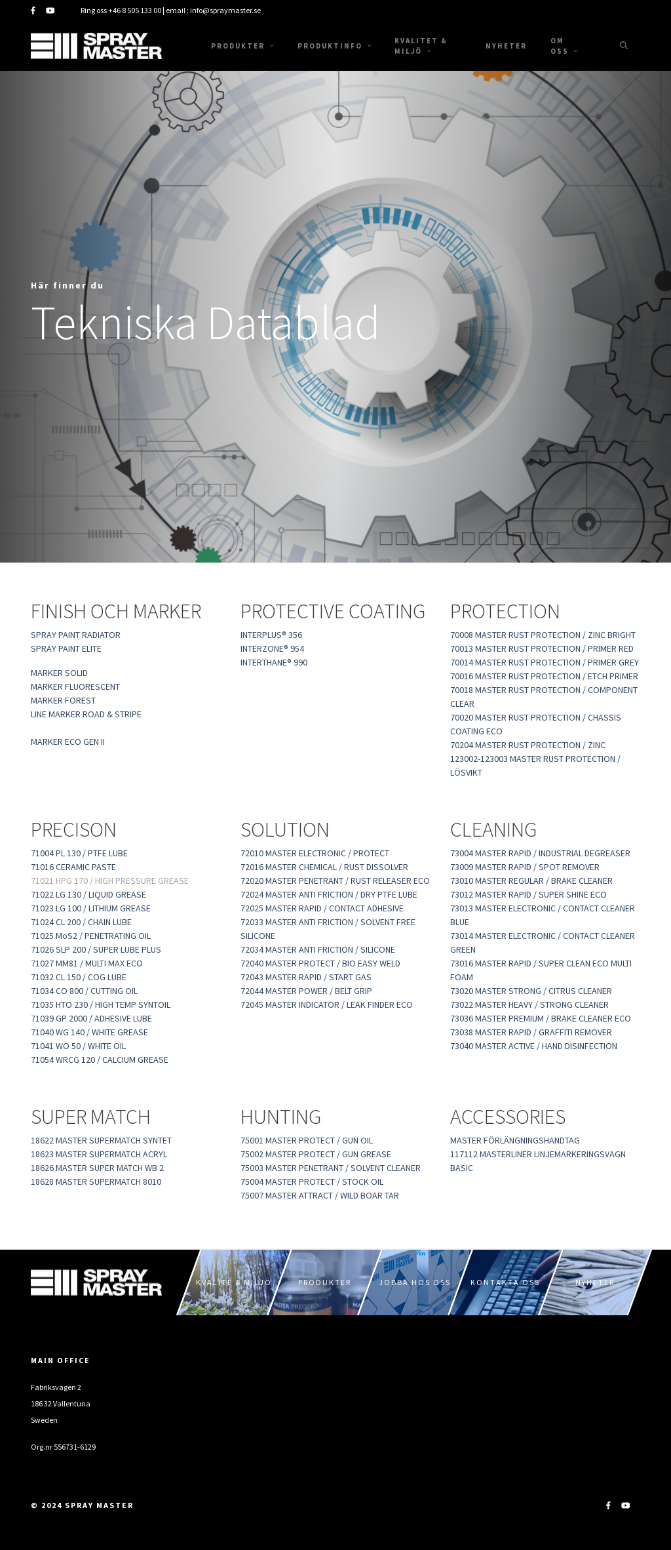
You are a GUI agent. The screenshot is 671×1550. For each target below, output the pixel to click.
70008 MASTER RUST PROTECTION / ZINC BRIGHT (543, 635)
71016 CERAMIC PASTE (73, 867)
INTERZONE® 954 (272, 648)
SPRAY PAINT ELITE (66, 648)
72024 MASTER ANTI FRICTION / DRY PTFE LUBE (328, 894)
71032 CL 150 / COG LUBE (78, 977)
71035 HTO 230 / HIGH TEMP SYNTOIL (102, 1004)
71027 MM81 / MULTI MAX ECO (87, 963)
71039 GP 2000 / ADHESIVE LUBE (91, 1018)
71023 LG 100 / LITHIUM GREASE (91, 908)
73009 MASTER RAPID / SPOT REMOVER (525, 867)
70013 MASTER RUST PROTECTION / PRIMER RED (542, 648)
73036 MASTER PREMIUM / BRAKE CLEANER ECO (540, 1018)
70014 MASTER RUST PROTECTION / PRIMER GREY (544, 662)
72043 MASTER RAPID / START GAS (306, 977)
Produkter (242, 45)
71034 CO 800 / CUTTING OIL (84, 991)
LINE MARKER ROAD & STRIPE (86, 714)
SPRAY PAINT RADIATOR (76, 635)
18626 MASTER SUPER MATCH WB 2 (97, 1168)
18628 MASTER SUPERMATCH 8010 (96, 1181)
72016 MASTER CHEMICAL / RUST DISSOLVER (324, 867)
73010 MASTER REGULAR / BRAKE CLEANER (531, 880)
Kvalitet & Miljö (421, 46)
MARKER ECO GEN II (68, 741)
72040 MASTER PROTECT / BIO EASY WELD (320, 963)
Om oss (564, 46)
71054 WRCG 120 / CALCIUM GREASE (99, 1059)
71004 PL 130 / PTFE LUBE (79, 853)
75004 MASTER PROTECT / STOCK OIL (311, 1181)
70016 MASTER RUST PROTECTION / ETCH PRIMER (544, 676)
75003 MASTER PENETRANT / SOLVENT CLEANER (330, 1168)
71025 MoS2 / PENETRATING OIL (91, 936)
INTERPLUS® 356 (271, 635)
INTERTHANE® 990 (273, 662)
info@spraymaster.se (225, 10)
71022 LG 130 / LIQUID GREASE (88, 894)
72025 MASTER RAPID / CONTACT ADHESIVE (322, 908)
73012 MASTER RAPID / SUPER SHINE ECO (528, 894)
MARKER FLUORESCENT (75, 686)
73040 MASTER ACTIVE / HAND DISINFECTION (533, 1046)
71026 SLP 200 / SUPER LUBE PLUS (96, 949)
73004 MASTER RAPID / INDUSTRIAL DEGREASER (540, 853)
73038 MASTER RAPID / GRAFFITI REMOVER (531, 1032)
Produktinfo (334, 45)
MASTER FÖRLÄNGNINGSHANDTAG (515, 1140)
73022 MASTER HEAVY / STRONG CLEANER (529, 1004)
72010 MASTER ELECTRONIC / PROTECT (314, 853)
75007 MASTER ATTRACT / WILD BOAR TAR (319, 1195)
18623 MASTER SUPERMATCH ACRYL (99, 1154)
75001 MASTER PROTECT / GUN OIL (306, 1140)
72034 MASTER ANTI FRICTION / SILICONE (317, 949)
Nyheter (506, 45)
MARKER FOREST (63, 700)
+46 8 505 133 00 (134, 10)
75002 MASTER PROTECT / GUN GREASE (315, 1154)
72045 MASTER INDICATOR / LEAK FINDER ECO (326, 1004)
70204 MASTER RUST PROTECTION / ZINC (527, 745)
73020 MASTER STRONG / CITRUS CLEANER (531, 991)
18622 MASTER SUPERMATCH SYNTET (101, 1140)
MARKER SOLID (59, 673)
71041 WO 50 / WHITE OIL (78, 1046)
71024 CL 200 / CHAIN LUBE (81, 922)
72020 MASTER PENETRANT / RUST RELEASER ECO (335, 880)
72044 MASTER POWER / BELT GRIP (306, 991)
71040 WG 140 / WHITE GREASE (89, 1032)
